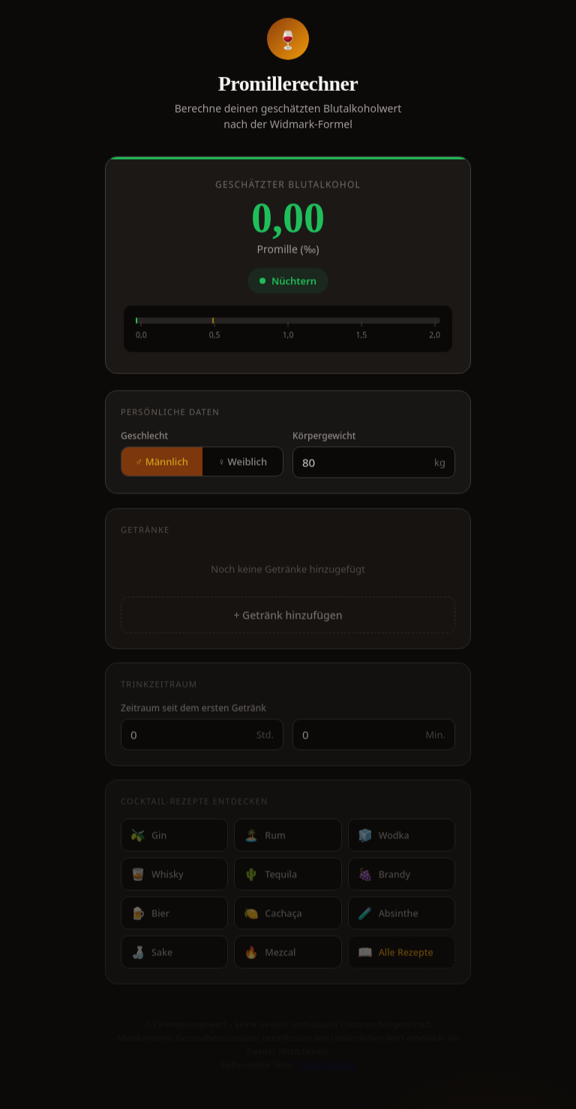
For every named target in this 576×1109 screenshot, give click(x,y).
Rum (265, 838)
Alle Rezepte (396, 955)
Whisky (157, 877)
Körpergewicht (324, 438)
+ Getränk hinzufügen (287, 618)
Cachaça (273, 916)
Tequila (270, 877)
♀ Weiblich (242, 464)
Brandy (384, 877)
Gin (148, 838)
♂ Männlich (162, 464)
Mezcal (270, 955)
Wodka (384, 838)
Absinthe (388, 916)
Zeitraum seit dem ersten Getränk (193, 711)
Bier (150, 916)
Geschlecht (144, 438)
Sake (151, 955)
